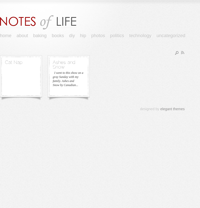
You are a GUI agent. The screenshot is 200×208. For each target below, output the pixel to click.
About (22, 36)
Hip (83, 36)
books (58, 36)
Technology (140, 36)
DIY (72, 36)
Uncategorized (170, 36)
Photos (98, 36)
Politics (117, 36)
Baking (40, 36)
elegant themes (172, 109)
